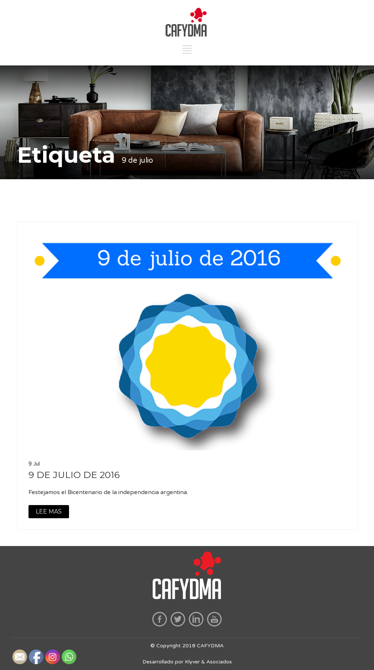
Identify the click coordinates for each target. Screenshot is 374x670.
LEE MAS (49, 511)
